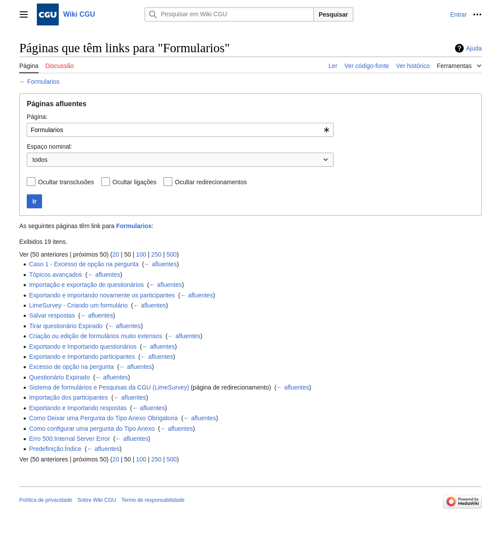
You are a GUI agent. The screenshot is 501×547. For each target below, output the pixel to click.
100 (141, 254)
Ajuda (474, 48)
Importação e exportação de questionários (86, 284)
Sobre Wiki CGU (97, 500)
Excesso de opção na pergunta (71, 366)
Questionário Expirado (59, 377)
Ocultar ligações (134, 182)
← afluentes (160, 264)
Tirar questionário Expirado (66, 325)
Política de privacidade (45, 500)
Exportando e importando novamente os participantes (101, 295)
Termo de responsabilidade (153, 500)
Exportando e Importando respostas (78, 407)
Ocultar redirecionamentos (211, 182)
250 (156, 254)
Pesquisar (333, 14)
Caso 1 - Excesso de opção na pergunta (84, 264)
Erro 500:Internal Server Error (69, 438)
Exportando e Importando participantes (82, 356)
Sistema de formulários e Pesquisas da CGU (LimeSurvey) (109, 387)
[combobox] (180, 130)
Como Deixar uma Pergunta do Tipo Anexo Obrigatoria (103, 418)
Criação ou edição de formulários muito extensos (95, 336)
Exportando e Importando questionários (82, 346)
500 (172, 254)
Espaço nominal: (49, 146)
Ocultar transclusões (66, 182)
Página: (37, 116)
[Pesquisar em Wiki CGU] (229, 14)
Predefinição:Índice (55, 448)
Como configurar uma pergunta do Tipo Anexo (91, 428)
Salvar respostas (52, 315)
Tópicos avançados (55, 274)
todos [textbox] (39, 159)
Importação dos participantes (68, 397)
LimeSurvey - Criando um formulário (78, 305)
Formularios (43, 81)
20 (115, 254)
